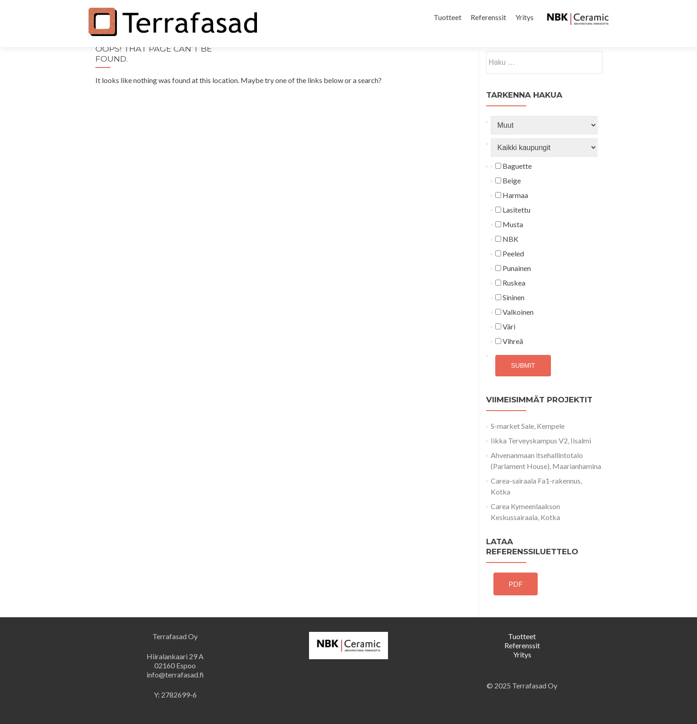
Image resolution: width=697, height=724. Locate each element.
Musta (509, 224)
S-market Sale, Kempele (528, 426)
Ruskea (510, 282)
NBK (507, 238)
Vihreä (509, 341)
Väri (505, 326)
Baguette (513, 165)
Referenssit (488, 17)
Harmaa (511, 195)
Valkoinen (514, 311)
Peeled (509, 253)
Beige (508, 180)
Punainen (513, 268)
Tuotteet (447, 17)
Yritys (524, 17)
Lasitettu (512, 209)
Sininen (509, 297)
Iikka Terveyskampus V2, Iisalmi (541, 440)
